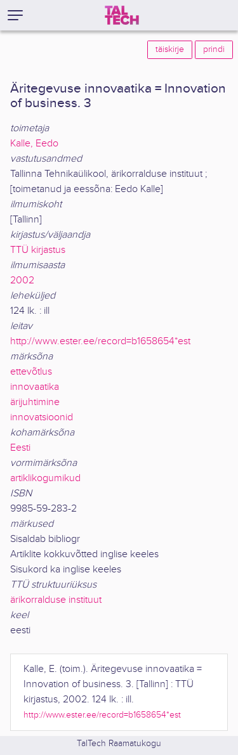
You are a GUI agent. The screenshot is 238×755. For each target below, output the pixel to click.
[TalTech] (122, 15)
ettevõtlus (31, 372)
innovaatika (34, 387)
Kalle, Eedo (34, 144)
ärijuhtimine (35, 402)
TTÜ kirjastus (37, 250)
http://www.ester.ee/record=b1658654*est (100, 341)
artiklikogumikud (45, 478)
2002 (22, 280)
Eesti (20, 448)
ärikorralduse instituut (56, 600)
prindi (214, 49)
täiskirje (169, 49)
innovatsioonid (41, 417)
